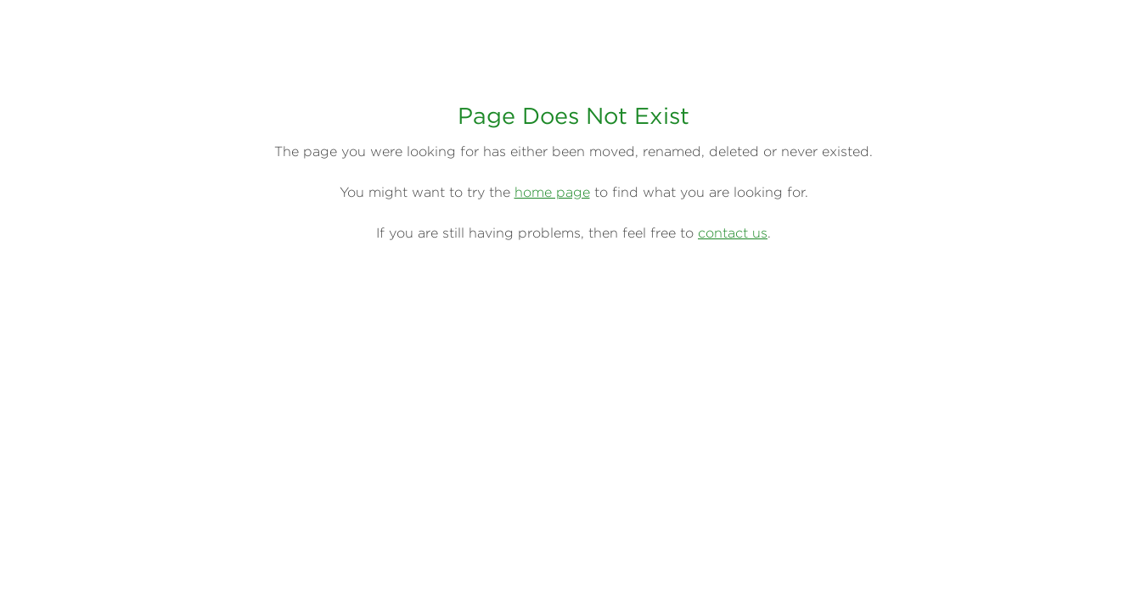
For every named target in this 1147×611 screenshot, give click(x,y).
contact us (732, 232)
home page (552, 191)
